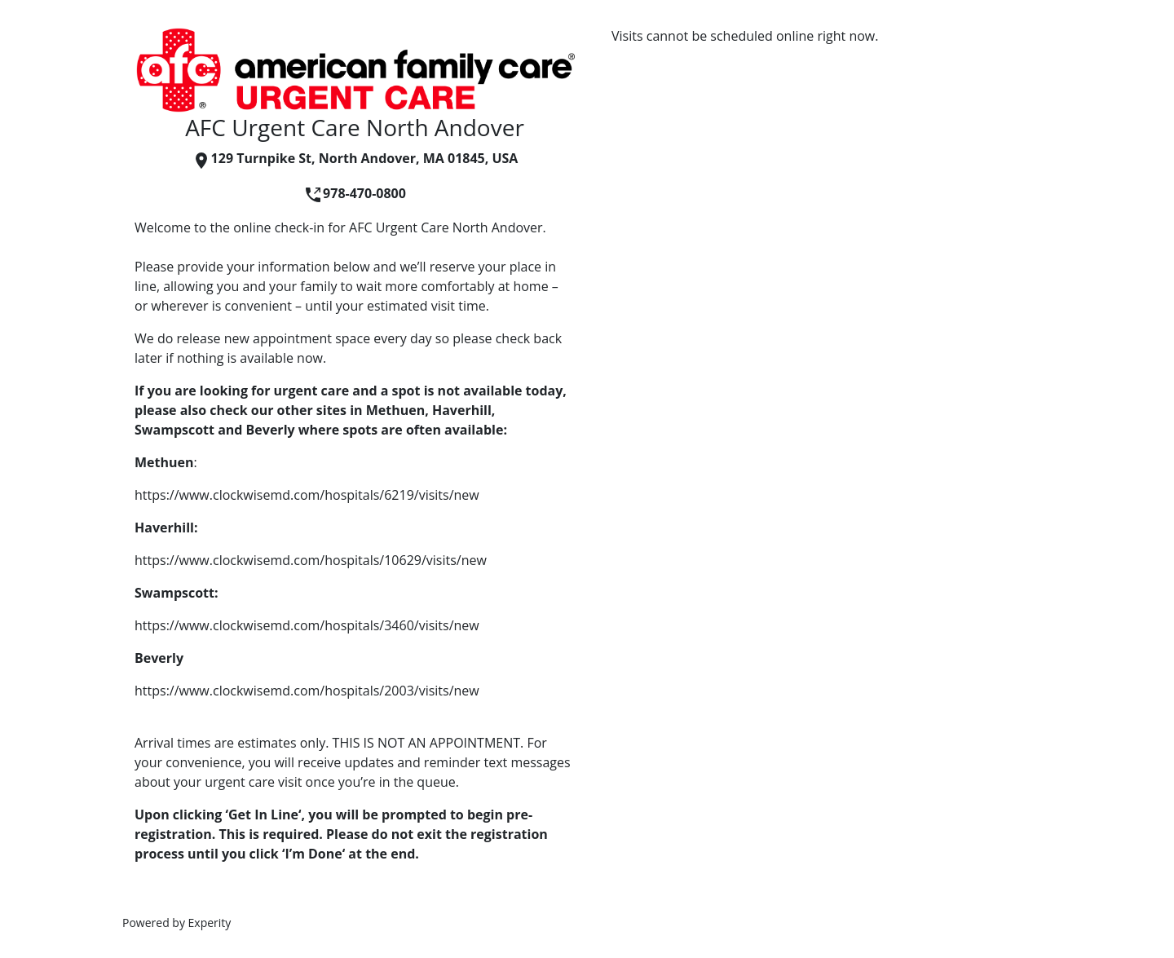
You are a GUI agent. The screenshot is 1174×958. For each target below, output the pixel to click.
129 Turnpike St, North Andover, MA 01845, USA (355, 158)
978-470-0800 (354, 193)
